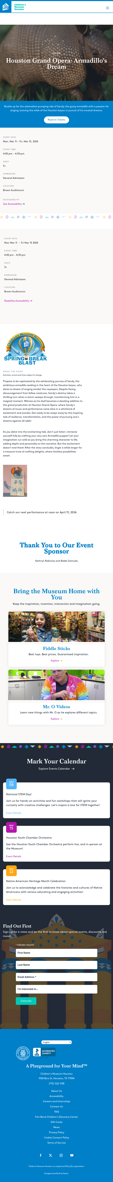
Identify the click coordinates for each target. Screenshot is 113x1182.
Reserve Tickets (56, 120)
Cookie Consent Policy (56, 1138)
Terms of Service (56, 1143)
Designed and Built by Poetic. (56, 1173)
